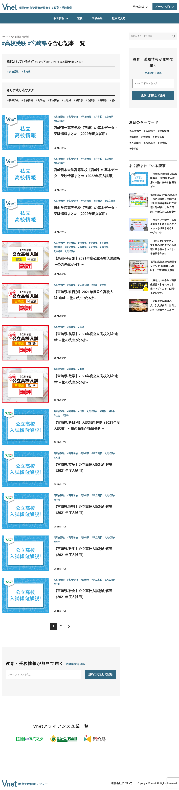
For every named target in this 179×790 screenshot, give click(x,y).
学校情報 (28, 100)
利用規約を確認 (75, 664)
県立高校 (150, 143)
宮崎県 (26, 71)
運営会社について (121, 783)
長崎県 (103, 100)
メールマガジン (164, 6)
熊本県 (115, 100)
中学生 (134, 148)
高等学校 (13, 100)
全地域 (67, 100)
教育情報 (59, 18)
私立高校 (54, 100)
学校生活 (97, 18)
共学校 (41, 100)
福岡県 (79, 100)
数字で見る (118, 18)
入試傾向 (136, 143)
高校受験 (13, 71)
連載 (79, 18)
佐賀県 (91, 100)
